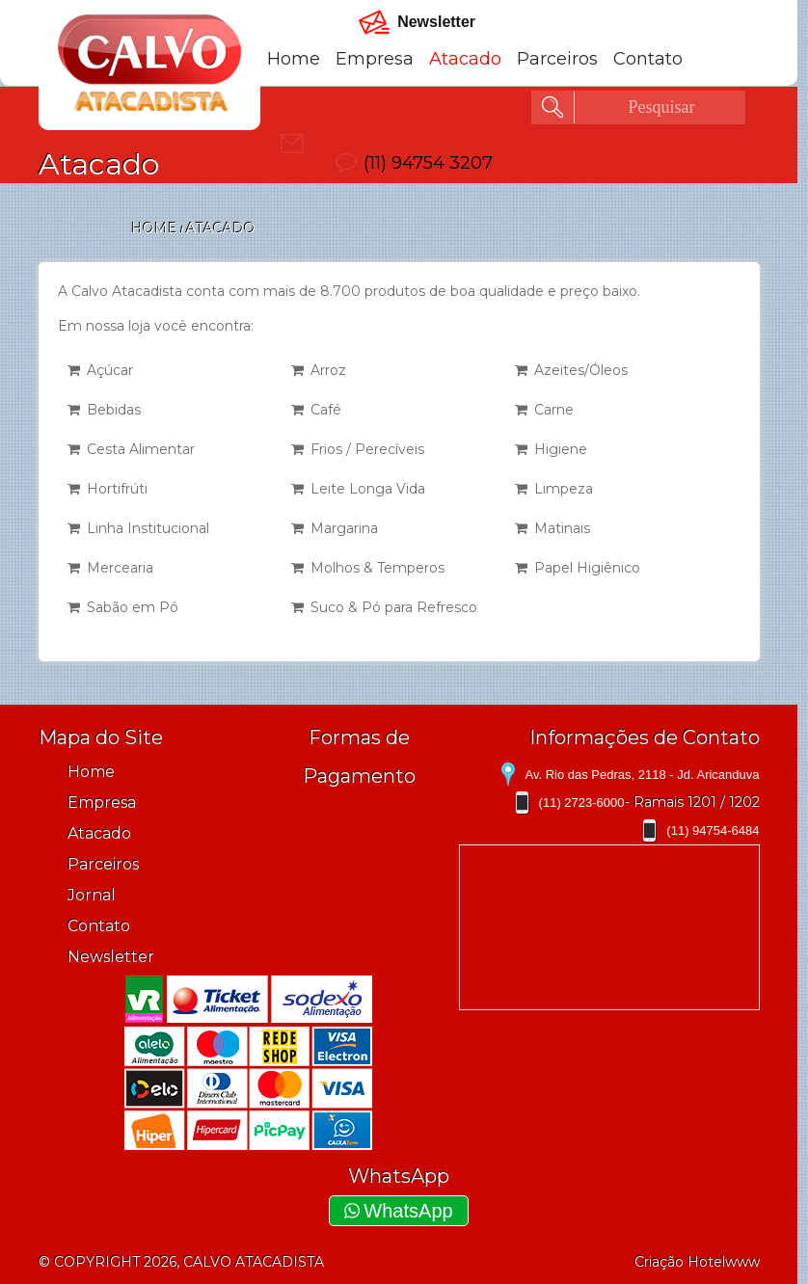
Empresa (375, 58)
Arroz (318, 370)
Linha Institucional (138, 528)
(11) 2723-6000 (582, 802)
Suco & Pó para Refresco (384, 607)
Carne (544, 409)
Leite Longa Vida (358, 488)
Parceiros (557, 58)
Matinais (552, 528)
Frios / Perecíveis (357, 449)
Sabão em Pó (122, 607)
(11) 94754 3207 (428, 163)
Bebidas (104, 409)
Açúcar (100, 370)
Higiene (551, 449)
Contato (648, 58)
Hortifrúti (107, 488)
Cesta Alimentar (131, 449)
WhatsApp (398, 1210)
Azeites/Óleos (571, 370)
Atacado (465, 58)
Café (316, 409)
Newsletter (110, 957)
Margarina (334, 528)
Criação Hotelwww (697, 1262)
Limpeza (554, 488)
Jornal (91, 895)
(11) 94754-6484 (712, 830)
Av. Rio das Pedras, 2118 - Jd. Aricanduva (642, 774)
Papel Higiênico (577, 567)
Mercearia (110, 567)
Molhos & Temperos (367, 567)
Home (293, 58)
